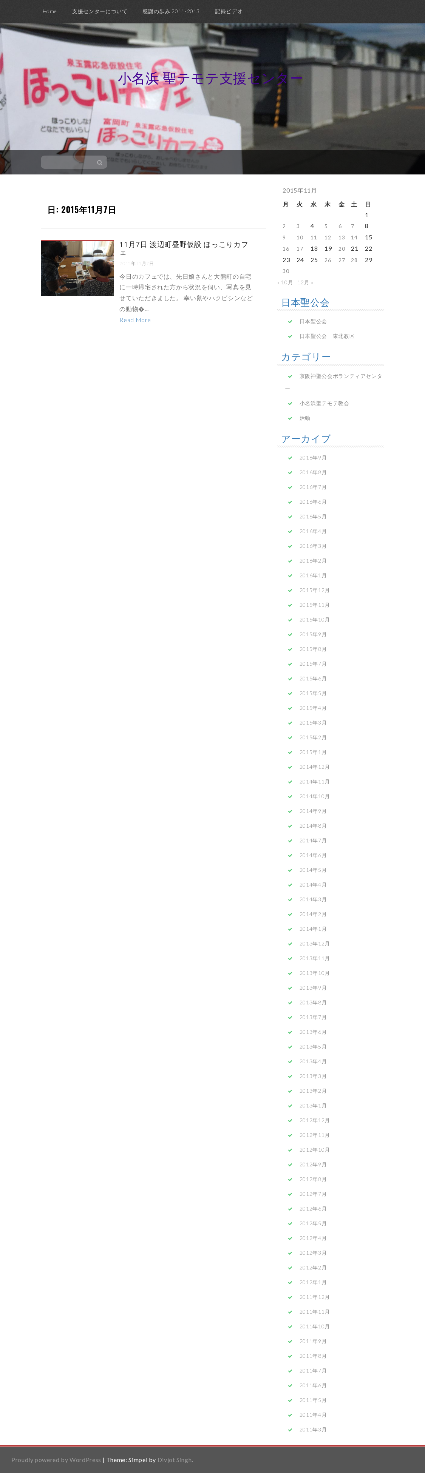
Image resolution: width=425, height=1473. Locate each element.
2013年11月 (315, 958)
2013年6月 (313, 1032)
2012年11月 (315, 1135)
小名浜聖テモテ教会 (324, 403)
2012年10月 (315, 1149)
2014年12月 (315, 766)
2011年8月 (313, 1356)
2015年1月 (313, 752)
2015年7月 (313, 663)
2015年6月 (313, 678)
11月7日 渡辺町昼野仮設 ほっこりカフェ (183, 248)
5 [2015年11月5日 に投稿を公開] (326, 226)
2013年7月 (313, 1017)
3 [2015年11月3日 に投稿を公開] (298, 226)
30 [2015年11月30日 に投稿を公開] (286, 271)
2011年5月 (313, 1400)
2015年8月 (313, 649)
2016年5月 (313, 516)
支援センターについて (99, 11)
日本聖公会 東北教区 (327, 336)
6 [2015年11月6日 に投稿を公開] (340, 226)
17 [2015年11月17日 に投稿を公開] (300, 248)
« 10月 (285, 282)
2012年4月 (313, 1238)
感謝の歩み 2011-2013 (171, 11)
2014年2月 (313, 914)
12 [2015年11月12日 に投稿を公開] (328, 237)
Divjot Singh (175, 1459)
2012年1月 (313, 1282)
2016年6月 (313, 501)
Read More (135, 319)
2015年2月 (313, 737)
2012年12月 (315, 1120)
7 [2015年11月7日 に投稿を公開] (352, 226)
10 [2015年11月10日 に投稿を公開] (300, 237)
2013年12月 (315, 943)
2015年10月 (315, 619)
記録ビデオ (229, 11)
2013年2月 (313, 1090)
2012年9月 (313, 1164)
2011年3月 (313, 1429)
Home (50, 11)
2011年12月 (315, 1297)
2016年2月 (313, 560)
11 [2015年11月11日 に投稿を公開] (314, 237)
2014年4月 (313, 884)
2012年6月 (313, 1208)
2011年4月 (313, 1414)
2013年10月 (315, 973)
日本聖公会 (313, 321)
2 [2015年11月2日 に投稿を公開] (284, 226)
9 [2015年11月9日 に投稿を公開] (284, 237)
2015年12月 (315, 590)
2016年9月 (313, 457)
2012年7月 (313, 1194)
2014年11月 (315, 781)
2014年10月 (315, 796)
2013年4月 (313, 1061)
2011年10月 (315, 1326)
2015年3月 (313, 722)
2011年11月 (315, 1311)
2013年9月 (313, 987)
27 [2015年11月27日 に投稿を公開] (341, 260)
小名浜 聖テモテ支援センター (211, 78)
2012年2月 (313, 1267)
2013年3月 (313, 1076)
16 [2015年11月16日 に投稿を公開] (286, 248)
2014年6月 (313, 855)
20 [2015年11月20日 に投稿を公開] (341, 248)
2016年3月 (313, 546)
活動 (305, 418)
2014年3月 (313, 899)
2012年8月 (313, 1179)
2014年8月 (313, 825)
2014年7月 (313, 840)
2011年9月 (313, 1341)
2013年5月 (313, 1046)
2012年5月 (313, 1223)
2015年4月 (313, 708)
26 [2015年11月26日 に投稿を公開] (328, 260)
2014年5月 (313, 870)
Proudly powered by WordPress (56, 1459)
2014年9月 (313, 811)
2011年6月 (313, 1385)
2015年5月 (313, 693)
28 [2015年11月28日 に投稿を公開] (354, 260)
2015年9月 (313, 634)
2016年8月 (313, 472)
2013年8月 (313, 1002)
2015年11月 (315, 605)
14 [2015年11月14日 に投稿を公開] (354, 237)
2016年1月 (313, 575)
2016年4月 (313, 531)
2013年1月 (313, 1105)
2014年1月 (313, 928)
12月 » (305, 282)
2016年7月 (313, 487)
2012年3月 (313, 1252)
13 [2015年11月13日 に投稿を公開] (341, 237)
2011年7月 (313, 1370)
